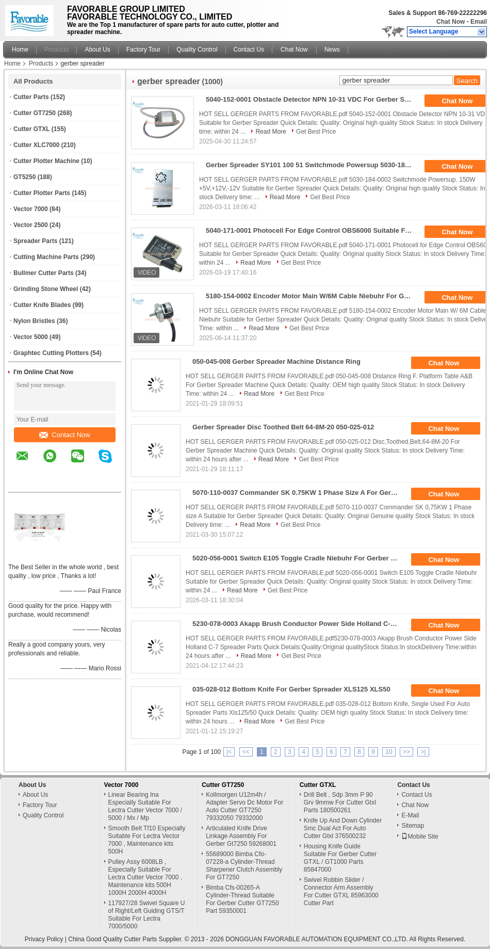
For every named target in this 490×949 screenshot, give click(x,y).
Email (478, 21)
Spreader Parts (35, 241)
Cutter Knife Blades (42, 305)
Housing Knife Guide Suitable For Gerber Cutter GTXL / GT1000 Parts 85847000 (340, 858)
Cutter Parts (31, 97)
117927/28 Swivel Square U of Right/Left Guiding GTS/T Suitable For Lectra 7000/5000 (146, 914)
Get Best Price (316, 131)
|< (229, 751)
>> (406, 751)
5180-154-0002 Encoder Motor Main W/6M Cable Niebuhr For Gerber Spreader (312, 296)
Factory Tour (143, 49)
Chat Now (450, 21)
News (332, 49)
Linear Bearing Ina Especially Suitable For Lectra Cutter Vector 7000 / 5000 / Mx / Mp (145, 806)
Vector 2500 (30, 225)
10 (388, 751)
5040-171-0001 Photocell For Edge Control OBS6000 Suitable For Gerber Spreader (312, 230)
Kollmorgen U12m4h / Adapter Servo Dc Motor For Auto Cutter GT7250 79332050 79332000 (244, 806)
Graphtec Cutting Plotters (51, 353)
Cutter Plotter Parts (41, 193)
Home (20, 49)
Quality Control (196, 49)
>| (423, 751)
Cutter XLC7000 (36, 145)
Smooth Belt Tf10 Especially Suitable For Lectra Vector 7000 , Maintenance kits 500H (147, 840)
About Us (97, 49)
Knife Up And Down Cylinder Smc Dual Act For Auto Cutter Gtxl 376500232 (343, 828)
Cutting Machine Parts (46, 257)
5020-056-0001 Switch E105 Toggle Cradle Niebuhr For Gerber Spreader (298, 558)
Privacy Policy (44, 939)
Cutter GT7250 (34, 113)
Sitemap (412, 825)
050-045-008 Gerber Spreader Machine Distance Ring (276, 361)
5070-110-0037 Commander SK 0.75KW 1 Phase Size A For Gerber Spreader (298, 492)
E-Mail (410, 815)
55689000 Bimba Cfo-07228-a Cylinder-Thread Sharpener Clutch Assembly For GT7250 (244, 865)
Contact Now (64, 435)
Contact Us (249, 49)
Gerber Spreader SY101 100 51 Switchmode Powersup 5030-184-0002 (312, 165)
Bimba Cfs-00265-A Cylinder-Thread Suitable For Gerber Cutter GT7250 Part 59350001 (242, 899)
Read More (270, 131)
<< (246, 751)
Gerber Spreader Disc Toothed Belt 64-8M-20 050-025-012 (283, 427)
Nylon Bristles (34, 321)
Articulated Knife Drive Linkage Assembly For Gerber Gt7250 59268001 (241, 836)
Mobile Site (419, 836)
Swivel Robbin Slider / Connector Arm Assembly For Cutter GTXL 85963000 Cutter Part (341, 891)
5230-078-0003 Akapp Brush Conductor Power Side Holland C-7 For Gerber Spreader (298, 624)
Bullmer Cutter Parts (43, 273)
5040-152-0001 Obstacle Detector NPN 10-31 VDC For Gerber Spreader (312, 99)
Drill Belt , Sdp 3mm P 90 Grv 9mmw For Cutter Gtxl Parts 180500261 (340, 802)
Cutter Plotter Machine (46, 161)
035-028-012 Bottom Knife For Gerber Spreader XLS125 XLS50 (291, 689)
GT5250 (24, 177)
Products (56, 49)
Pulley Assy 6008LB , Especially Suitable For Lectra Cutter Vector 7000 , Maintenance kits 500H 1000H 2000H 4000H (145, 877)
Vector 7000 (30, 209)
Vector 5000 (30, 337)
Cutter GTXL (31, 129)
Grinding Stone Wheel (45, 289)
